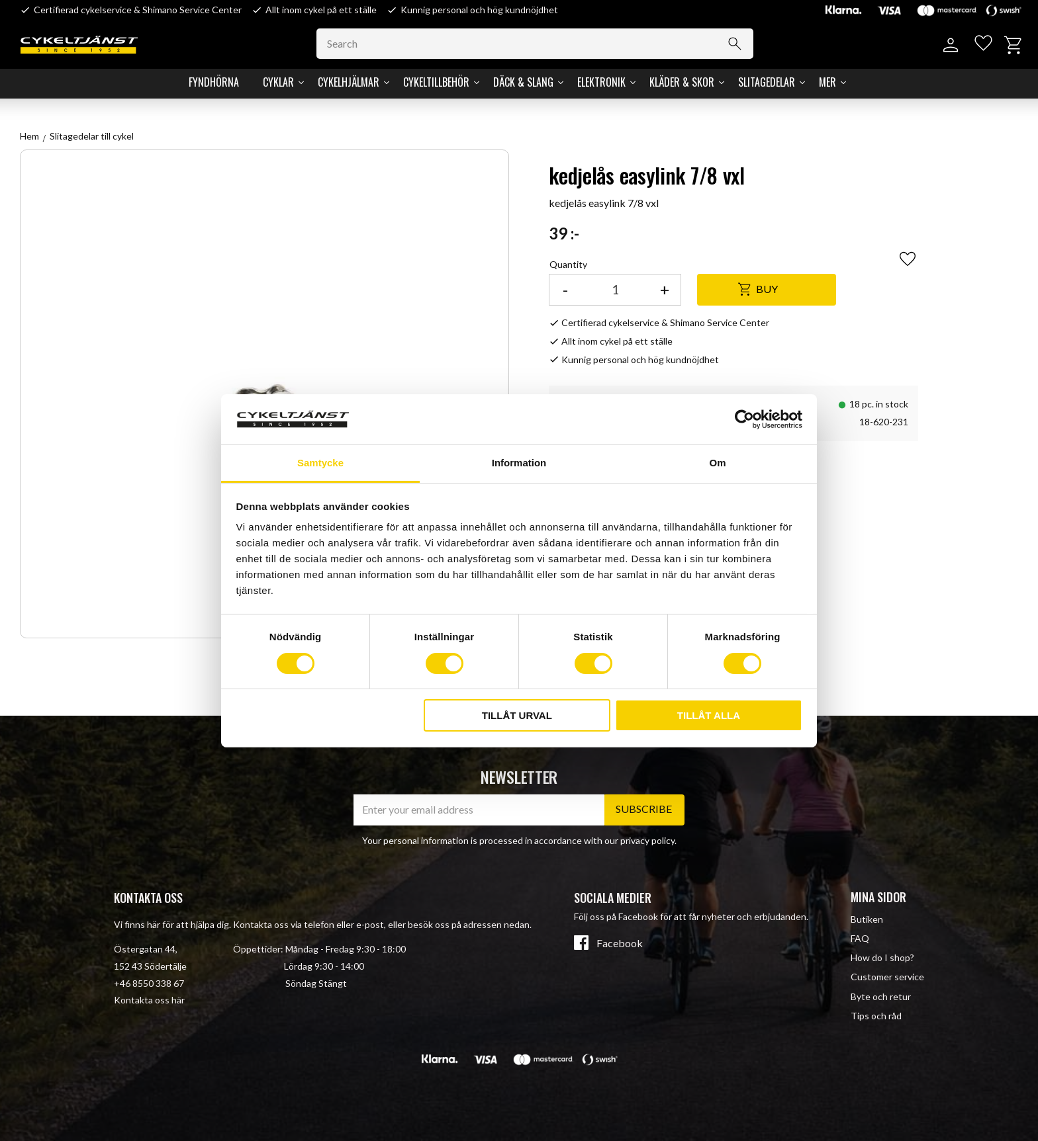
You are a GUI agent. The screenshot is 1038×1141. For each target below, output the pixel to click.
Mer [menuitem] (827, 82)
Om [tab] (717, 462)
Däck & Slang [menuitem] (523, 82)
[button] (980, 45)
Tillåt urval (517, 715)
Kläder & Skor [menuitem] (681, 82)
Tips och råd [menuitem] (876, 1015)
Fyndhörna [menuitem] (214, 82)
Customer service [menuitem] (887, 976)
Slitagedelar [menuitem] (766, 82)
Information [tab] (519, 462)
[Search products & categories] (545, 43)
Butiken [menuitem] (867, 919)
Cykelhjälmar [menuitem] (348, 82)
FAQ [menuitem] (860, 938)
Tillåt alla (708, 715)
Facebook (619, 943)
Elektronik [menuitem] (601, 82)
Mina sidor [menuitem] (878, 897)
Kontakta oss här (149, 999)
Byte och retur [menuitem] (881, 996)
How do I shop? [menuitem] (882, 957)
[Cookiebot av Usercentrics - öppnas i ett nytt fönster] (744, 419)
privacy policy (647, 840)
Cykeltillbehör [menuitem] (436, 82)
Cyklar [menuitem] (278, 82)
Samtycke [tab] (320, 462)
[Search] (745, 44)
